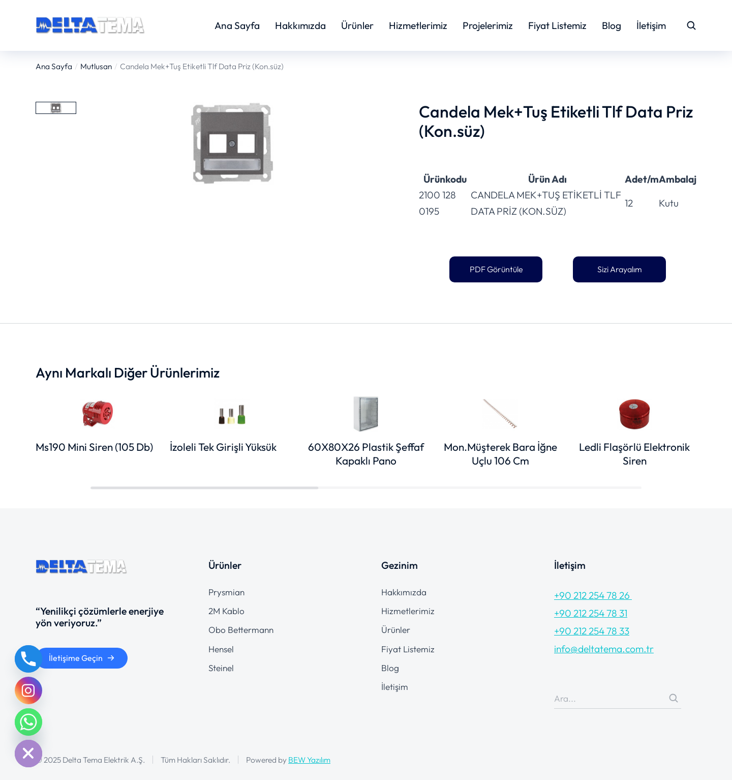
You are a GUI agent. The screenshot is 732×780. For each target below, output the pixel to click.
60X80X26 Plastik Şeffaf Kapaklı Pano (366, 453)
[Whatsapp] (28, 722)
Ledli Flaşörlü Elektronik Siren (634, 453)
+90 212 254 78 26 (593, 595)
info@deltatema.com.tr (604, 649)
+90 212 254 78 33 (591, 631)
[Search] (673, 698)
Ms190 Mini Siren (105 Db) (94, 446)
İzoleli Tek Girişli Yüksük (223, 446)
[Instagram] (28, 690)
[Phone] (28, 659)
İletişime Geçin (82, 658)
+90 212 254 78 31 (590, 613)
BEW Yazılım (309, 760)
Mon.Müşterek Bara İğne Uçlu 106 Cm (500, 453)
